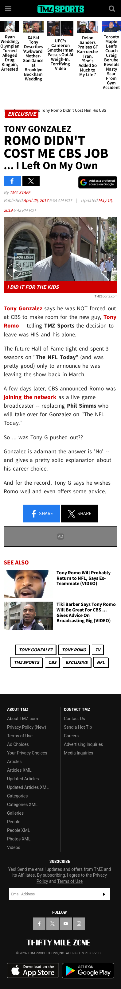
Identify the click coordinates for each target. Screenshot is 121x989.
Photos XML (18, 838)
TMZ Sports (26, 662)
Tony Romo (74, 650)
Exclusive (76, 662)
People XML (18, 830)
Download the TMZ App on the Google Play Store (88, 971)
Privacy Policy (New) (26, 727)
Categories (17, 795)
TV (97, 650)
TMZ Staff (20, 192)
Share (41, 514)
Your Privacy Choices (27, 752)
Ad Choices (18, 744)
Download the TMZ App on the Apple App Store (33, 970)
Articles (14, 761)
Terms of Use (20, 735)
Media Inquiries (78, 752)
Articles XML (19, 770)
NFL (101, 662)
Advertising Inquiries (83, 744)
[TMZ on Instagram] (79, 923)
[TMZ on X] (52, 923)
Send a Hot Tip (78, 727)
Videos (13, 847)
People (13, 821)
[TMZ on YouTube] (66, 923)
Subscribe (104, 894)
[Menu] (8, 8)
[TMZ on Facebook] (39, 923)
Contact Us (74, 718)
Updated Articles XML (28, 787)
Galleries (15, 813)
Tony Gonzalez (36, 650)
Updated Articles (23, 778)
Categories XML (22, 804)
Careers (71, 735)
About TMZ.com (22, 718)
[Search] (112, 8)
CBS (52, 662)
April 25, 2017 (36, 200)
